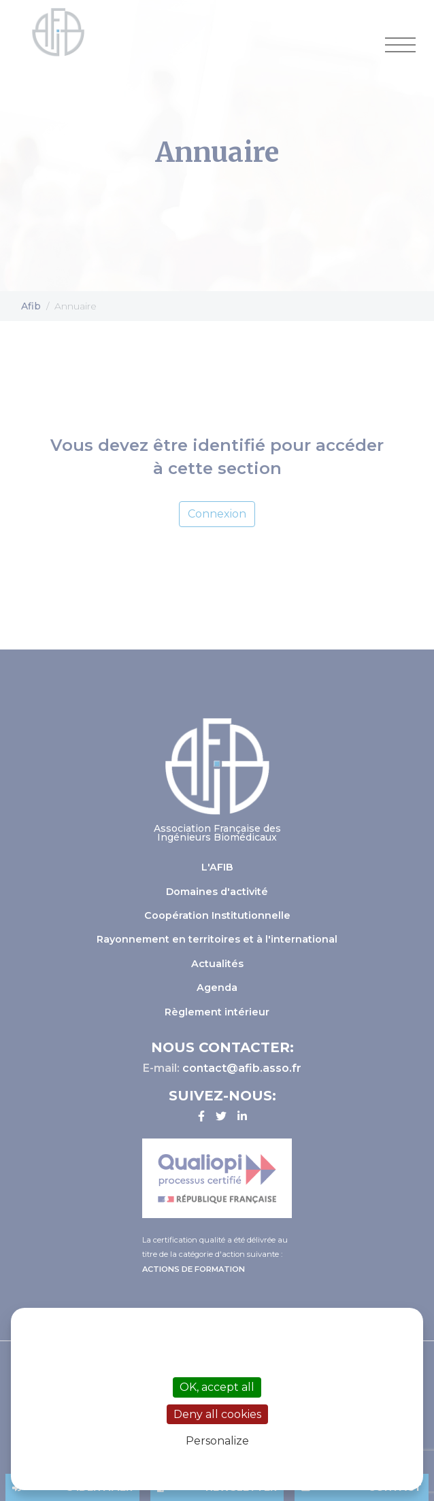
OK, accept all (217, 1387)
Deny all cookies (217, 1414)
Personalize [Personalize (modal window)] (217, 1440)
